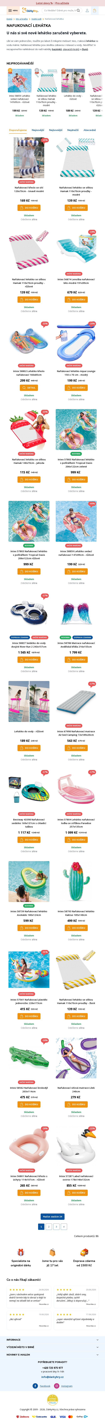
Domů (9, 18)
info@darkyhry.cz (52, 1377)
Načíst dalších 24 (52, 1216)
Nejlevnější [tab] (55, 130)
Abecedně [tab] (90, 130)
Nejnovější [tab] (38, 130)
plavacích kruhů (71, 49)
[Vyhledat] (79, 11)
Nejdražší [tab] (73, 130)
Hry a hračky (22, 18)
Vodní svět (36, 18)
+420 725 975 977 (52, 1368)
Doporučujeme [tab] (18, 130)
